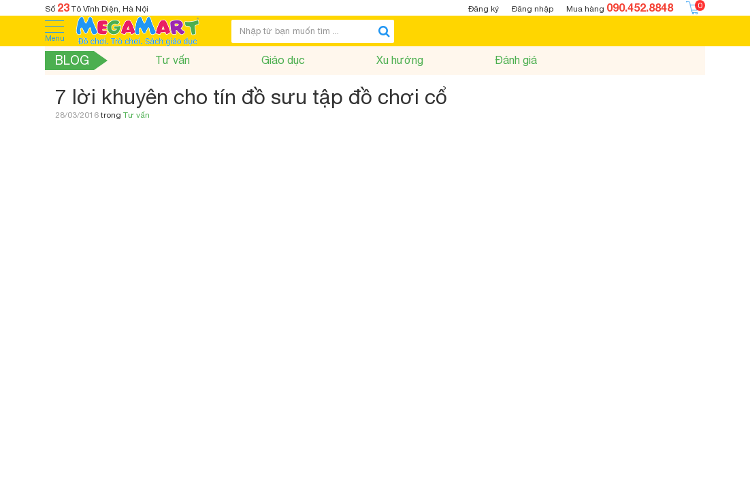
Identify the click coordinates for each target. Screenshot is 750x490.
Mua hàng (619, 7)
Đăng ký (483, 9)
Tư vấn (172, 60)
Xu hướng (399, 60)
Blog (72, 60)
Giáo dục (283, 60)
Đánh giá (516, 60)
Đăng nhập (532, 9)
